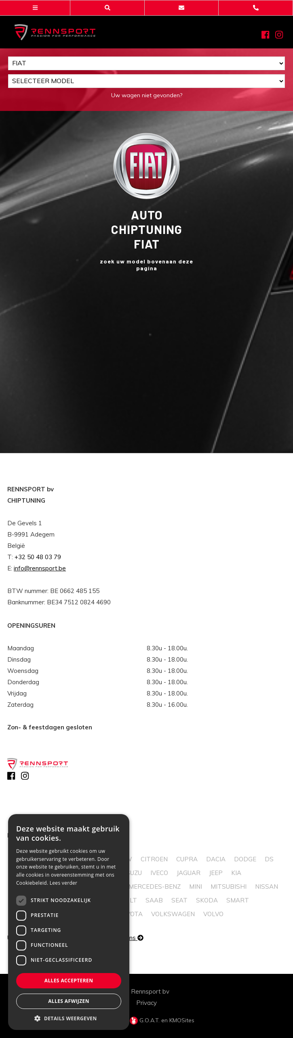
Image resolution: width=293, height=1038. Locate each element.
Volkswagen (173, 914)
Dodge (245, 859)
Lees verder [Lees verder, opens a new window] (64, 882)
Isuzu (133, 873)
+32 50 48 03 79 (38, 557)
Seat (179, 900)
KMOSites (181, 1020)
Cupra (187, 859)
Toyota (131, 914)
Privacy (146, 1003)
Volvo (213, 914)
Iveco (159, 873)
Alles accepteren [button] (68, 980)
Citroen (154, 859)
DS (269, 859)
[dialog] (68, 922)
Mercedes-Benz (155, 886)
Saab (154, 900)
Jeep (216, 873)
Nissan (266, 886)
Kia (236, 873)
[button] (68, 1018)
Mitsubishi (229, 886)
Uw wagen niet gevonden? (146, 95)
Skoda (207, 900)
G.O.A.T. (145, 1020)
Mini (195, 886)
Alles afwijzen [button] (68, 1001)
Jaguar (188, 873)
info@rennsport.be (40, 568)
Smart (237, 900)
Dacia (216, 859)
